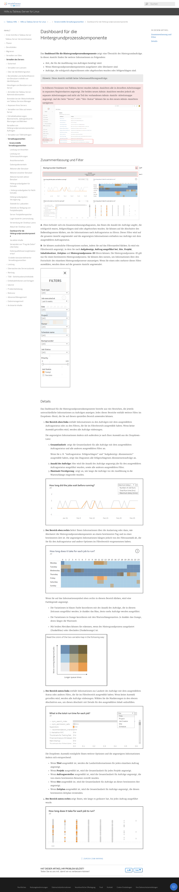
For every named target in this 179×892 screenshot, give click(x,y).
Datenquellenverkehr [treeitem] (18, 165)
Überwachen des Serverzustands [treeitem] (20, 269)
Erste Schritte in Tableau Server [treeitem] (18, 35)
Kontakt (110, 887)
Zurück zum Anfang (92, 859)
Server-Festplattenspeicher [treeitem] (21, 215)
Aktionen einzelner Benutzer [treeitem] (21, 173)
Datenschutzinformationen (61, 887)
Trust (101, 887)
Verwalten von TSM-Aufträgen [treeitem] (19, 135)
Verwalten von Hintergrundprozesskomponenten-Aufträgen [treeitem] (21, 128)
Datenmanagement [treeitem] (15, 301)
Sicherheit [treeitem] (11, 64)
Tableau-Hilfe (10, 22)
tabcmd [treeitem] (10, 285)
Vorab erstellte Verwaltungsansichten (69, 22)
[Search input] (162, 4)
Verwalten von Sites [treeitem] (13, 56)
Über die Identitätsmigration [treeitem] (18, 72)
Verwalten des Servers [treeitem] (14, 60)
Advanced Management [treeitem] (17, 297)
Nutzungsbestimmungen (39, 887)
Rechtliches (22, 887)
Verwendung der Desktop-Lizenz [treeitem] (23, 223)
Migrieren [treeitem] (9, 51)
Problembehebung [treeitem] (14, 289)
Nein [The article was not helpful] (138, 870)
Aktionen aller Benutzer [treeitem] (19, 169)
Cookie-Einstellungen (124, 887)
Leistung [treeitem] (11, 264)
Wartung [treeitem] (11, 273)
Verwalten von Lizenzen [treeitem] (16, 68)
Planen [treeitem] (8, 43)
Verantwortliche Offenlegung (85, 887)
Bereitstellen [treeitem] (10, 47)
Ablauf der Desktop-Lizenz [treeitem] (20, 227)
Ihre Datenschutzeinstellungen (147, 887)
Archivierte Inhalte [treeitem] (14, 305)
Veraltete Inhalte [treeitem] (16, 240)
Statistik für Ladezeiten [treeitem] (19, 204)
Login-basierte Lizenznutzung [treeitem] (21, 219)
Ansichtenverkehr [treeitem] (17, 161)
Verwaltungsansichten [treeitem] (16, 139)
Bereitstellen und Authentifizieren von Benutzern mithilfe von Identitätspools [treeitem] (20, 78)
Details (154, 41)
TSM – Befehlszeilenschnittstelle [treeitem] (20, 277)
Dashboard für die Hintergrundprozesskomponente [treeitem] (22, 233)
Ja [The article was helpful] (129, 870)
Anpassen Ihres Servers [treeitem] (17, 105)
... (50, 22)
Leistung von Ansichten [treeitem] (19, 150)
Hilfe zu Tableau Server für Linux (33, 22)
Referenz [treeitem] (11, 293)
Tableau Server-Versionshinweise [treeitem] (18, 39)
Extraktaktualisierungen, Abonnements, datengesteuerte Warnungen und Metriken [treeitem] (19, 119)
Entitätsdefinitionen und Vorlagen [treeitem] (20, 281)
